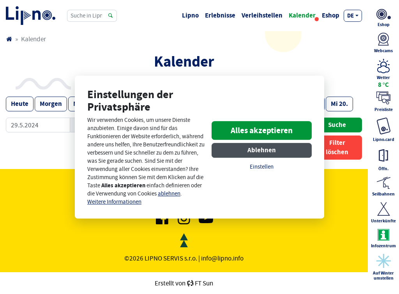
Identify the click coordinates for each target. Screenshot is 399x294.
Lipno (190, 15)
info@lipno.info (222, 258)
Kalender (302, 15)
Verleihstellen (262, 15)
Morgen (51, 103)
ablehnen (169, 193)
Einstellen (262, 167)
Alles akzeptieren (262, 130)
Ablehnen (261, 150)
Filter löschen (337, 147)
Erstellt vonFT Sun (184, 283)
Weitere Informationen (114, 202)
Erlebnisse (220, 15)
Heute (19, 103)
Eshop (330, 15)
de (350, 15)
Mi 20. (339, 103)
